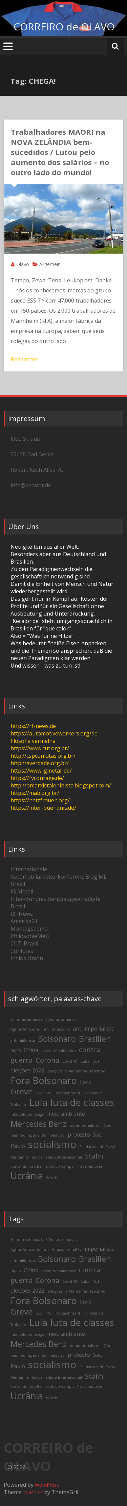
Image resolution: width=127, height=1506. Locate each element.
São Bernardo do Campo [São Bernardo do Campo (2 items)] (51, 1166)
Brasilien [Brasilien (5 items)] (95, 1038)
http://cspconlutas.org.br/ (43, 755)
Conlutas (21, 951)
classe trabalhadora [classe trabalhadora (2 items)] (58, 1050)
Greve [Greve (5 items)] (21, 1091)
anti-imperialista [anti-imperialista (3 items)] (93, 1028)
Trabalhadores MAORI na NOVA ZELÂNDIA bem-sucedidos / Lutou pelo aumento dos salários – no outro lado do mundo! (60, 152)
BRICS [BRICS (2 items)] (15, 1050)
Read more (24, 359)
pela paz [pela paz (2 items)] (57, 1135)
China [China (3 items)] (31, 1050)
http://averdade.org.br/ (39, 763)
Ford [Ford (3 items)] (85, 1082)
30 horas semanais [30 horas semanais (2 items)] (26, 1019)
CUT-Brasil (24, 943)
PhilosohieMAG (29, 936)
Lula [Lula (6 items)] (38, 1102)
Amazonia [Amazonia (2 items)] (61, 1029)
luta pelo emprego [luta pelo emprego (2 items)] (27, 1114)
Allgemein (50, 264)
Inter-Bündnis (28, 899)
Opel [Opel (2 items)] (108, 1125)
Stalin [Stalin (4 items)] (94, 1156)
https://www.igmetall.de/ (41, 770)
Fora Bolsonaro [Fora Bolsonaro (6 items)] (43, 1080)
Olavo (22, 264)
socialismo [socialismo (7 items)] (52, 1144)
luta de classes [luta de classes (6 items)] (82, 1102)
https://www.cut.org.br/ (39, 748)
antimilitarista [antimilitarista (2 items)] (22, 1040)
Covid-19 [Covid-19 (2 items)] (69, 1061)
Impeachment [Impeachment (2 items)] (67, 1093)
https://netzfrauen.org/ (40, 800)
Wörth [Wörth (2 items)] (51, 1177)
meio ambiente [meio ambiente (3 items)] (66, 1113)
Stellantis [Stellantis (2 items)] (18, 1166)
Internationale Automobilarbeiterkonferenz (47, 872)
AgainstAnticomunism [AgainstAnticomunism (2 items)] (29, 1029)
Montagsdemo (29, 928)
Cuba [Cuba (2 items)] (84, 1061)
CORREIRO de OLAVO (64, 26)
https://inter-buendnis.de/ (43, 807)
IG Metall (21, 891)
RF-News (21, 913)
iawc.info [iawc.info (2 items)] (43, 1093)
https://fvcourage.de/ (37, 778)
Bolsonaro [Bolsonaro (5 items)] (57, 1038)
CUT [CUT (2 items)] (95, 1061)
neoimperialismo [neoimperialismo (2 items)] (85, 1125)
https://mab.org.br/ (34, 793)
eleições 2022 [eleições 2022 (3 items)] (27, 1070)
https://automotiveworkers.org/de (54, 733)
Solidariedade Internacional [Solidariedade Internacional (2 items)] (57, 1157)
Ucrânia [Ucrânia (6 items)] (26, 1175)
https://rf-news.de (33, 726)
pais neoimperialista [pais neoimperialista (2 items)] (28, 1135)
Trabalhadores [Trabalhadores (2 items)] (89, 1166)
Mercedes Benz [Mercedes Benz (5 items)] (38, 1123)
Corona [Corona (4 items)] (47, 1060)
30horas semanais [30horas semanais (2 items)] (61, 1019)
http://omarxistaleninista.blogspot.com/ (60, 785)
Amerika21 (24, 921)
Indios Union (26, 958)
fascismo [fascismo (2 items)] (97, 1071)
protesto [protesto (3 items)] (79, 1134)
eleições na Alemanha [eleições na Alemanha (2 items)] (67, 1071)
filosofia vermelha (33, 741)
